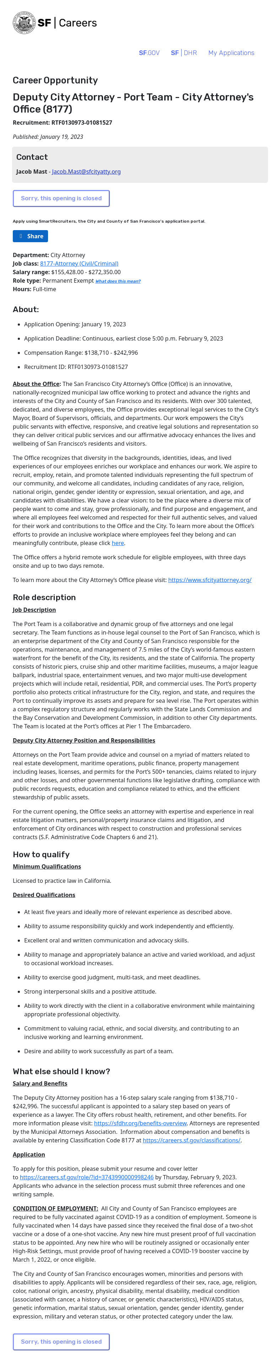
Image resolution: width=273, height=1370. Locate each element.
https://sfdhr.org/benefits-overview (140, 1123)
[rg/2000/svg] (30, 236)
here (118, 543)
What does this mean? (117, 281)
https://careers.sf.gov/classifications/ (192, 1140)
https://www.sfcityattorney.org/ (210, 580)
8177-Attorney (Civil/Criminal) (79, 263)
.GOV (149, 53)
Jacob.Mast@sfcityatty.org (86, 171)
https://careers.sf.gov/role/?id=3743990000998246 (87, 1177)
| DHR (184, 53)
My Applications (231, 53)
